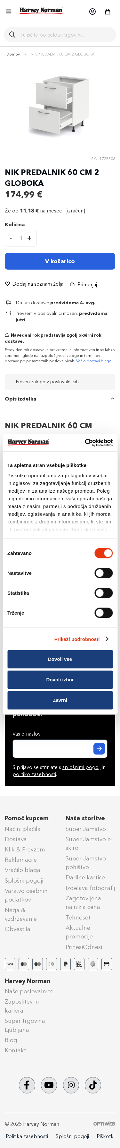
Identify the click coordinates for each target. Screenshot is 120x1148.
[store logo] (41, 10)
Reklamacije (21, 859)
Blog (11, 1040)
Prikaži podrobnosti (77, 639)
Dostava (16, 839)
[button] (92, 11)
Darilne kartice (85, 877)
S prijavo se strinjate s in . (59, 771)
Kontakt (15, 1050)
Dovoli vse (60, 659)
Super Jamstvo (86, 829)
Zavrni (60, 700)
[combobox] (65, 34)
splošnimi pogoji (81, 767)
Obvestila (17, 929)
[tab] (60, 399)
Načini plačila (23, 829)
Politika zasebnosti (27, 1136)
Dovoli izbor (60, 679)
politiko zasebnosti (34, 774)
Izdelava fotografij (90, 888)
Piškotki (106, 1136)
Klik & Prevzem (25, 849)
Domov (13, 54)
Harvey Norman (27, 981)
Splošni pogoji (24, 880)
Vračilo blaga (22, 870)
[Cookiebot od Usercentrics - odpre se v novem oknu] (85, 442)
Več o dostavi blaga (93, 361)
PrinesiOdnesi (84, 947)
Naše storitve (85, 818)
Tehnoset (78, 917)
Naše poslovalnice (29, 991)
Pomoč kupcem (27, 818)
